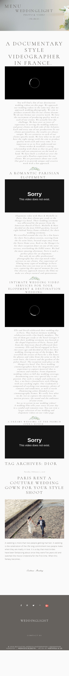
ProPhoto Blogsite (27, 648)
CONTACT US (34, 635)
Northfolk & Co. (55, 648)
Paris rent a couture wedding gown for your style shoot (34, 485)
